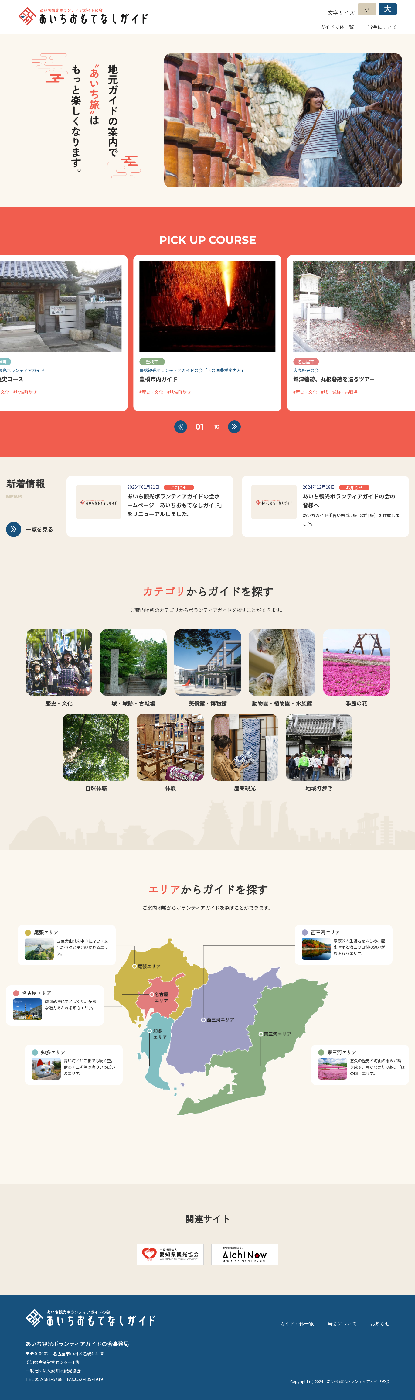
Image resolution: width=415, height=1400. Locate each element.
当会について (382, 26)
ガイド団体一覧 (337, 26)
